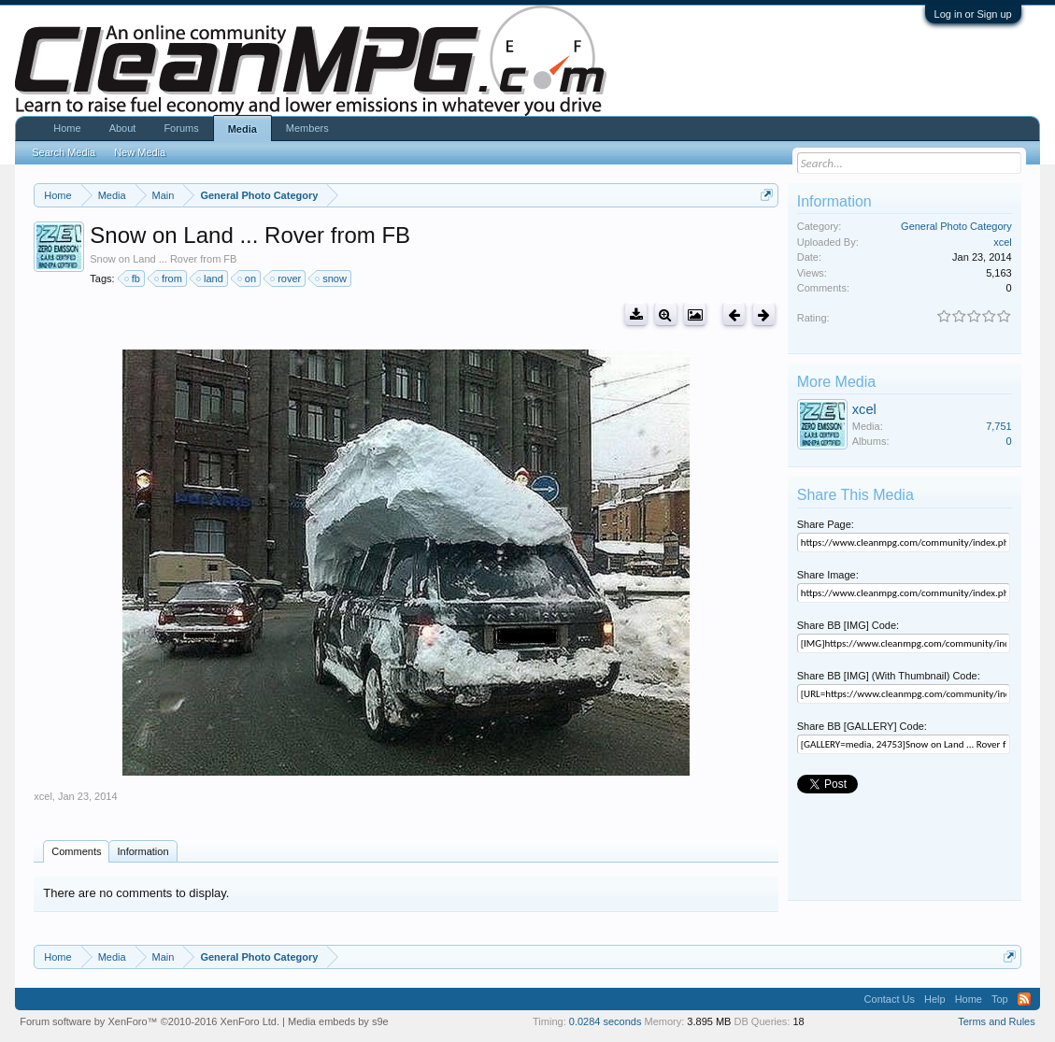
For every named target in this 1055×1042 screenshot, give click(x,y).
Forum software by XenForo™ (149, 1021)
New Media (139, 152)
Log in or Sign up (973, 14)
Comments (76, 851)
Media (242, 129)
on (247, 278)
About (122, 128)
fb (133, 278)
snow (332, 278)
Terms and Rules (996, 1021)
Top (999, 999)
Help (935, 999)
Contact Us (889, 999)
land (210, 278)
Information (142, 851)
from (169, 278)
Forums (181, 128)
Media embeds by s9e (338, 1021)
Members (307, 128)
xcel (43, 796)
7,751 (999, 426)
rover (286, 278)
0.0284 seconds (605, 1021)
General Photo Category (956, 226)
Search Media (63, 152)
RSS (1024, 999)
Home (66, 128)
